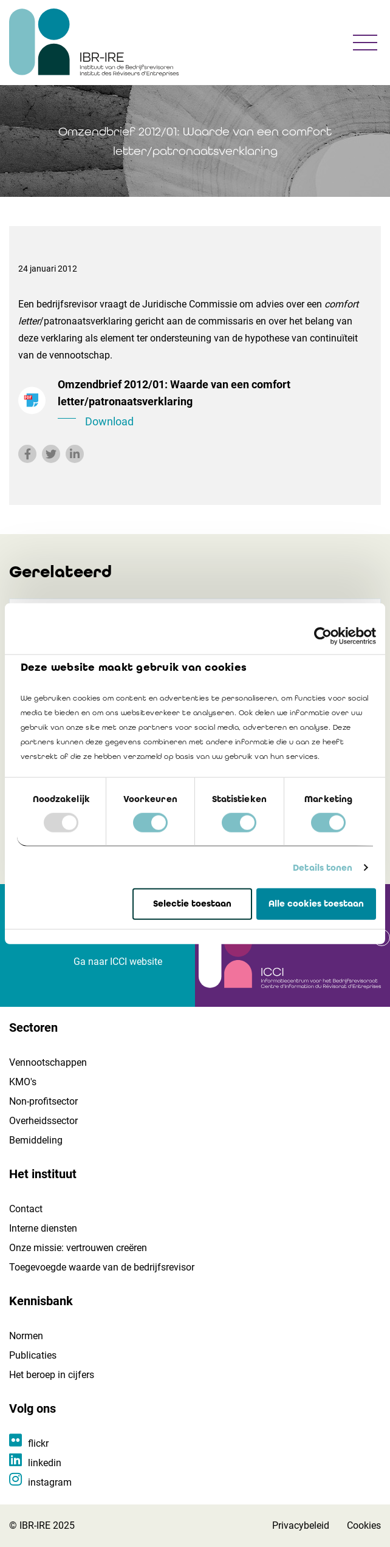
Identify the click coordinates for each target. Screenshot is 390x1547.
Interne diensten (43, 1228)
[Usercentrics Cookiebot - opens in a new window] (323, 636)
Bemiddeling (36, 1140)
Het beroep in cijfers (51, 1375)
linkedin (44, 1463)
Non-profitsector (43, 1101)
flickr (38, 1443)
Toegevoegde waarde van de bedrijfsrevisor (101, 1267)
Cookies (364, 1525)
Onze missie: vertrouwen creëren (78, 1248)
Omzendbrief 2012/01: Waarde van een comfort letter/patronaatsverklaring (215, 404)
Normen (26, 1336)
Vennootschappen (48, 1062)
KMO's (22, 1082)
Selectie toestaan (192, 903)
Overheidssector (43, 1121)
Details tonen (322, 867)
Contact (26, 1209)
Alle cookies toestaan (316, 903)
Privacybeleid (300, 1525)
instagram (50, 1482)
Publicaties (32, 1355)
